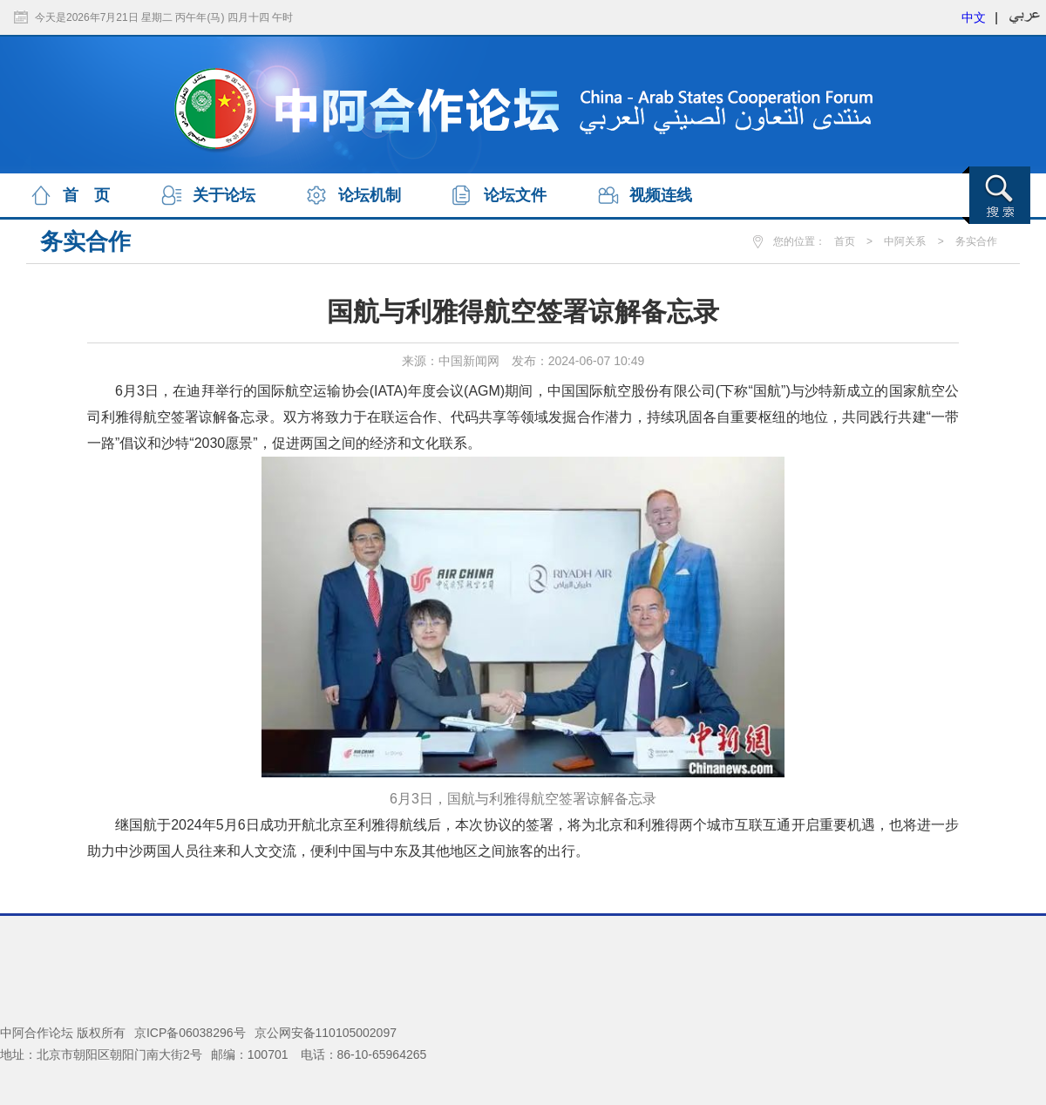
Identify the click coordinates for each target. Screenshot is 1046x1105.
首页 (844, 241)
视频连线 (660, 195)
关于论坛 (224, 195)
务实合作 (976, 241)
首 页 (86, 195)
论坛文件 (515, 195)
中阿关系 (905, 241)
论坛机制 (369, 195)
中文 (973, 17)
